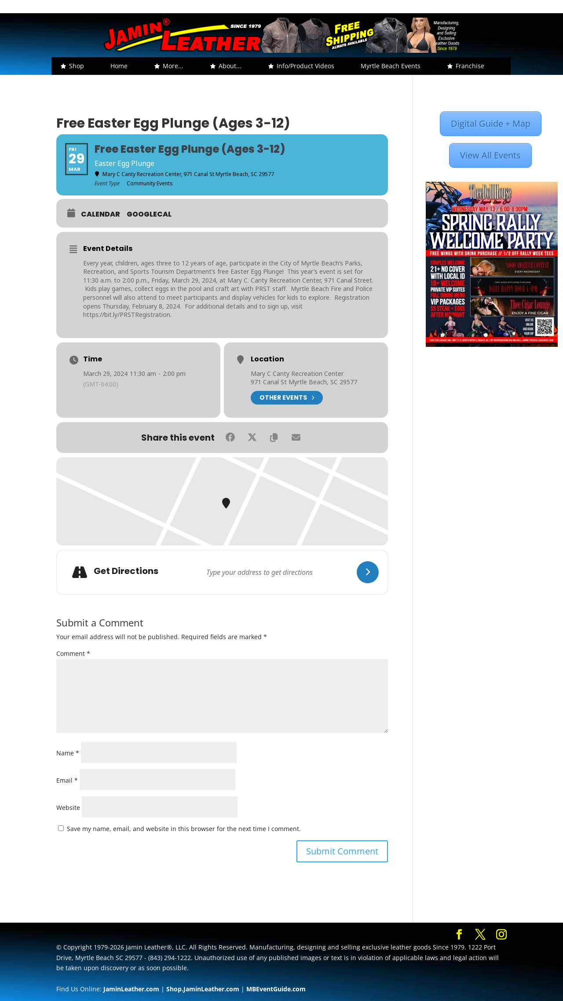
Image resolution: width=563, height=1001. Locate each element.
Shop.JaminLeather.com (202, 989)
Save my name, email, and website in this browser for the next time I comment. (184, 828)
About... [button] (230, 66)
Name (67, 753)
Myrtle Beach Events (390, 66)
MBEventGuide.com (276, 989)
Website (68, 807)
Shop (76, 66)
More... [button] (173, 66)
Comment (73, 653)
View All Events (490, 155)
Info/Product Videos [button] (305, 66)
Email (67, 780)
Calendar (100, 214)
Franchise (470, 66)
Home (119, 66)
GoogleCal (149, 214)
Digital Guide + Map (490, 123)
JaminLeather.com (131, 989)
